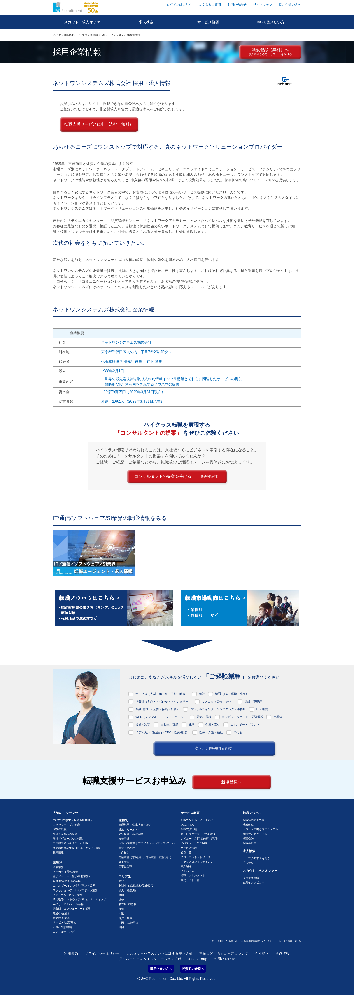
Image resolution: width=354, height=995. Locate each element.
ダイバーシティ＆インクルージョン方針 (150, 959)
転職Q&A (248, 838)
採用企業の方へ (290, 4)
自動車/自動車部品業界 (67, 881)
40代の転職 (60, 829)
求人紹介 (186, 866)
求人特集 (248, 862)
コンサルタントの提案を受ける (177, 476)
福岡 (121, 927)
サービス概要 (190, 813)
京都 (121, 908)
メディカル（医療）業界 (68, 894)
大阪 (121, 913)
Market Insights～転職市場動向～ (73, 820)
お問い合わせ (237, 4)
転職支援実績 (189, 829)
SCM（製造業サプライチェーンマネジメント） (147, 843)
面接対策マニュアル (255, 834)
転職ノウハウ (252, 813)
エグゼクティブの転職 (66, 824)
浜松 (121, 899)
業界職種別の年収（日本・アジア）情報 (77, 847)
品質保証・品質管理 (131, 834)
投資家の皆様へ (193, 969)
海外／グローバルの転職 (68, 838)
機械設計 (124, 838)
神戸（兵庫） (127, 918)
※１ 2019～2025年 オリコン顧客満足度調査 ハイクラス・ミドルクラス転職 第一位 (256, 941)
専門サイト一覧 (190, 880)
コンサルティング (64, 931)
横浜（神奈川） (128, 890)
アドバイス (187, 871)
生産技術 (124, 852)
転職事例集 (249, 843)
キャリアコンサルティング (197, 861)
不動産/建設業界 (62, 927)
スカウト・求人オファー (260, 871)
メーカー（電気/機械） (67, 871)
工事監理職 (125, 866)
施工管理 (124, 861)
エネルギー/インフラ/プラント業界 (74, 885)
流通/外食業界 (61, 913)
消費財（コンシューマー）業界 (72, 908)
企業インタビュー (253, 882)
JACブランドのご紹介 (194, 843)
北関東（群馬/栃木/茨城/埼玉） (137, 885)
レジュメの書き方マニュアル (260, 829)
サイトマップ (262, 4)
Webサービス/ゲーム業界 (68, 904)
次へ (214, 748)
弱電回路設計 (127, 847)
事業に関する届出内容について (223, 953)
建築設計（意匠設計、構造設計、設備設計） (146, 857)
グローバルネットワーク (195, 857)
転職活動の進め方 (253, 820)
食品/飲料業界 (61, 918)
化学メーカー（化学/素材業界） (72, 876)
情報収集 (248, 824)
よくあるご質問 (210, 4)
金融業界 (58, 867)
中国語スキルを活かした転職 (70, 843)
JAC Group (198, 959)
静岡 (121, 895)
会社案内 (262, 953)
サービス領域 (189, 847)
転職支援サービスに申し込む (98, 124)
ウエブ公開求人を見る (256, 858)
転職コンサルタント (193, 875)
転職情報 (58, 852)
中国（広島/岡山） (130, 922)
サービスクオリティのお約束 (198, 834)
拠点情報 (283, 953)
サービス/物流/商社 (64, 922)
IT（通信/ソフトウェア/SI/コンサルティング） (81, 899)
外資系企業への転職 (65, 834)
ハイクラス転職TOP (65, 35)
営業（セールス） (129, 829)
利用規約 (71, 953)
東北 (121, 881)
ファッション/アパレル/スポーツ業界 (75, 890)
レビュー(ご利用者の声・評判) (199, 838)
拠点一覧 (186, 852)
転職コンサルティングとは (197, 820)
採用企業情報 (90, 35)
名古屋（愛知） (128, 904)
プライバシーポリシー (102, 953)
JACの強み (187, 824)
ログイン (179, 4)
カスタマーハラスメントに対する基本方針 (159, 953)
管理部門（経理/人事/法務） (136, 824)
